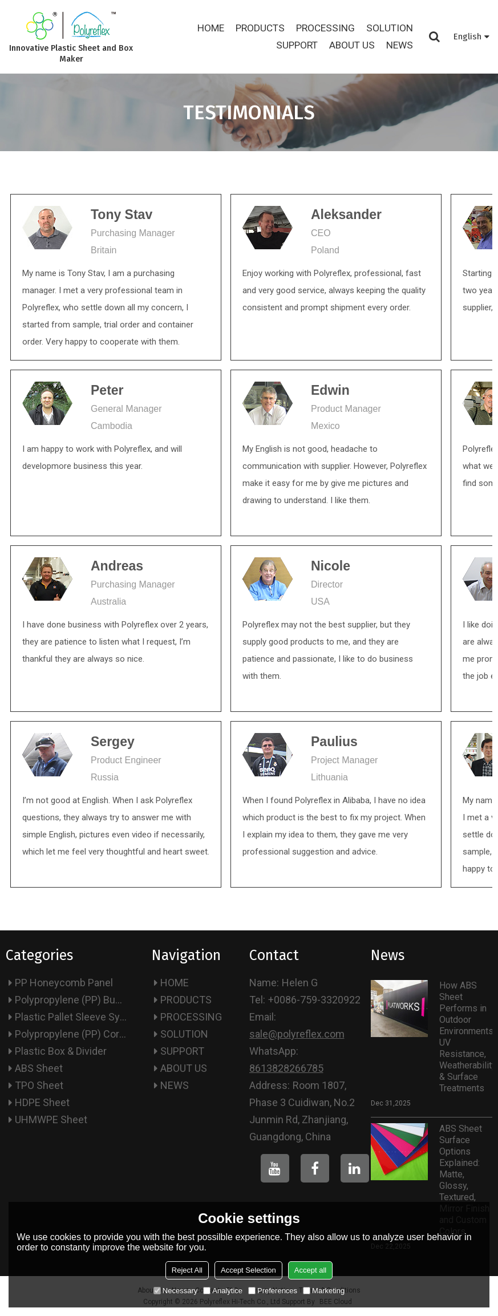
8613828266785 (286, 1068)
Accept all (310, 1270)
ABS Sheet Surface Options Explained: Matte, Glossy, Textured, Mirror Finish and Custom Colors (464, 1180)
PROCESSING (325, 28)
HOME (210, 28)
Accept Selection (248, 1270)
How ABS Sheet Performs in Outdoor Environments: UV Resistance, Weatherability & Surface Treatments (465, 1037)
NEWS (399, 45)
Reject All (187, 1270)
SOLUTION (389, 28)
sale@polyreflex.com (297, 1034)
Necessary (175, 1290)
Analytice (222, 1290)
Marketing (324, 1290)
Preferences (272, 1290)
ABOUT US (352, 45)
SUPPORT (297, 45)
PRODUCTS (260, 28)
